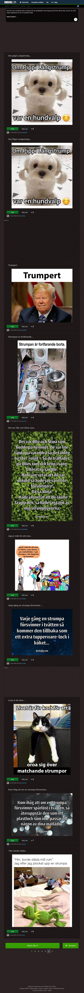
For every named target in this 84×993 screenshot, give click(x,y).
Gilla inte (25, 129)
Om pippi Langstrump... (19, 56)
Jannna (24, 421)
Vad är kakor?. (11, 17)
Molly (23, 216)
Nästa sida (32, 946)
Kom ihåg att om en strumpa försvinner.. (27, 790)
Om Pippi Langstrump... (19, 139)
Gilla (12, 129)
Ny (47, 2)
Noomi (24, 844)
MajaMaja (24, 529)
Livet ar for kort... (16, 700)
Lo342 (24, 663)
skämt (7, 6)
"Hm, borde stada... (17, 851)
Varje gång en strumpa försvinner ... (25, 605)
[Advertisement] (42, 38)
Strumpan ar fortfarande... (20, 337)
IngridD (24, 330)
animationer (15, 6)
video (29, 6)
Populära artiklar (38, 2)
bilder (23, 6)
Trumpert (12, 265)
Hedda (24, 598)
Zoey (23, 935)
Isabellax (24, 132)
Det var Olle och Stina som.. (21, 428)
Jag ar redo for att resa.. (19, 536)
